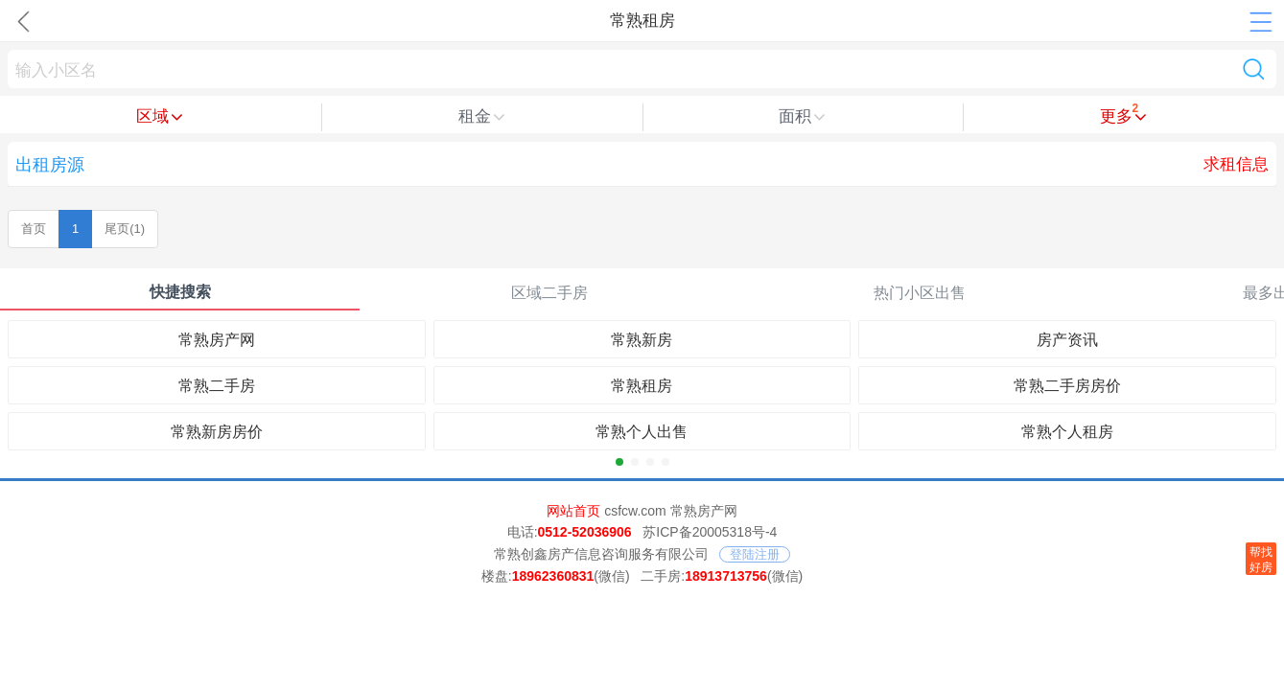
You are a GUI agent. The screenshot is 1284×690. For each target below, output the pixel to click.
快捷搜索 (180, 292)
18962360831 (553, 576)
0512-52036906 (585, 532)
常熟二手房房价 (1067, 386)
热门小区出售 (920, 293)
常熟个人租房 (1067, 432)
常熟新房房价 (217, 432)
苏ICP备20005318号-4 (709, 532)
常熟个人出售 (641, 432)
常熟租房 (641, 386)
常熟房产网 (216, 340)
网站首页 (573, 510)
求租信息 (1236, 164)
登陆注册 (755, 554)
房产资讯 (1067, 340)
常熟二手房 (216, 386)
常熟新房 (641, 340)
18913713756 (726, 576)
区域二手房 (549, 293)
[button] (619, 462)
